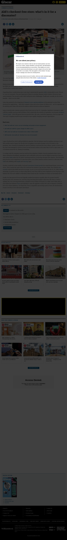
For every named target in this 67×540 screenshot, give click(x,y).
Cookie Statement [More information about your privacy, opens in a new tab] (41, 78)
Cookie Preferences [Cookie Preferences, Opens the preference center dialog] (26, 82)
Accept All (39, 82)
